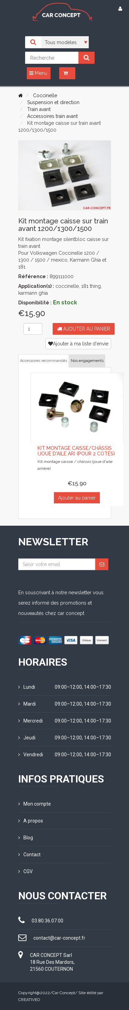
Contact (29, 854)
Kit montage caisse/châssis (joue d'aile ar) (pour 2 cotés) (76, 450)
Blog (25, 837)
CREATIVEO (29, 999)
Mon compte (34, 804)
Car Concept (63, 992)
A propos (30, 821)
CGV (25, 871)
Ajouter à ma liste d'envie (78, 343)
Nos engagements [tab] (87, 360)
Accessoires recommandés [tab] (43, 360)
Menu (38, 73)
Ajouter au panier (83, 329)
